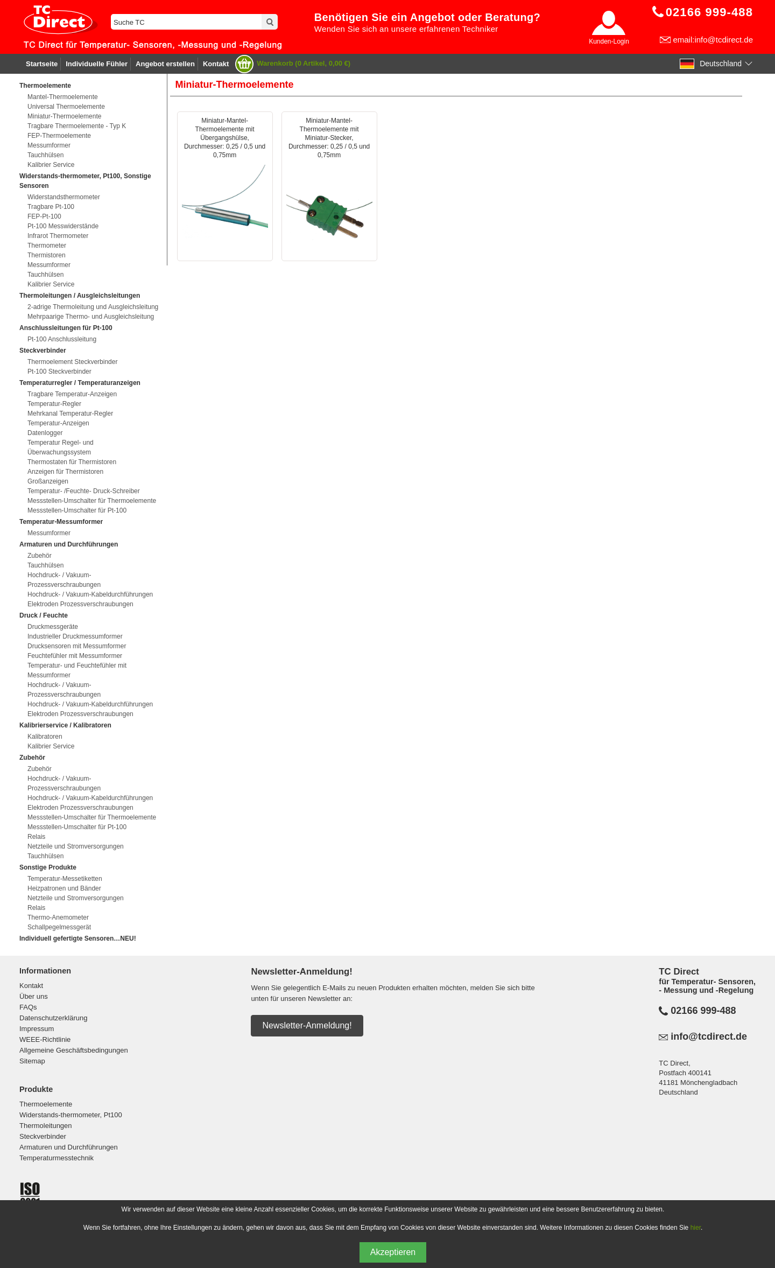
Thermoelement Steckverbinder (72, 362)
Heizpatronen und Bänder (64, 888)
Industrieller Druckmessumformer (75, 636)
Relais (36, 836)
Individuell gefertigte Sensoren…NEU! (77, 938)
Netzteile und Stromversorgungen (75, 846)
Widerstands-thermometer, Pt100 (70, 1115)
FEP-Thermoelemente (59, 135)
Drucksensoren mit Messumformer (76, 646)
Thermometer (46, 245)
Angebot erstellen (165, 64)
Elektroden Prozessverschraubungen (80, 604)
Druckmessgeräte (52, 627)
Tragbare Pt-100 (50, 207)
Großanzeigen (47, 481)
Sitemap (32, 1061)
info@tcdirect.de (709, 1036)
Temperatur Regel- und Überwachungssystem (60, 447)
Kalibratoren (44, 736)
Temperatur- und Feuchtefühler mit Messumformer (76, 670)
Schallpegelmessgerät (59, 927)
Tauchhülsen (45, 155)
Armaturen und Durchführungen (68, 1147)
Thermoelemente (45, 1104)
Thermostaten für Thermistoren (71, 462)
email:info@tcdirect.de (713, 39)
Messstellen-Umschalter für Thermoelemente (91, 501)
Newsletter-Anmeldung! (306, 1025)
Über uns (33, 996)
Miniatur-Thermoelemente (64, 116)
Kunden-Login (609, 41)
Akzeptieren (393, 1252)
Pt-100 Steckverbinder (59, 371)
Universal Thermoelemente (66, 106)
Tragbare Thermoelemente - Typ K (76, 126)
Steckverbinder (42, 1136)
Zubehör (39, 555)
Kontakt (216, 64)
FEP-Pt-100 (44, 216)
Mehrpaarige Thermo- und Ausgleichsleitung (90, 316)
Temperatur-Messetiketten (64, 878)
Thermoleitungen (45, 1126)
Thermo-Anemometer (58, 917)
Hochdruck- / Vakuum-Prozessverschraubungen (64, 580)
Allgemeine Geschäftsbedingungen (73, 1050)
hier (696, 1227)
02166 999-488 (703, 1010)
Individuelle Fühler (97, 64)
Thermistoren (46, 255)
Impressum (36, 1029)
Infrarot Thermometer (57, 236)
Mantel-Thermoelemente (62, 97)
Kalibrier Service (50, 165)
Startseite (42, 64)
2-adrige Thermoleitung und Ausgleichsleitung (92, 307)
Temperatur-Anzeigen (58, 423)
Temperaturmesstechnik (56, 1158)
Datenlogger (44, 433)
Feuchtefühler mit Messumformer (74, 656)
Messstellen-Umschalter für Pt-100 (76, 510)
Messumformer (49, 145)
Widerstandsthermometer (63, 197)
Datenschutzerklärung (53, 1018)
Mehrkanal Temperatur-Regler (70, 413)
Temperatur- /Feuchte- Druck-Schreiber (83, 491)
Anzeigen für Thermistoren (65, 471)
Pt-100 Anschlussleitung (61, 339)
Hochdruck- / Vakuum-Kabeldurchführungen (90, 594)
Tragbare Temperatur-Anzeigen (72, 394)
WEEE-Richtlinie (45, 1039)
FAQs (28, 1007)
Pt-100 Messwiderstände (62, 226)
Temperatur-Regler (54, 404)
